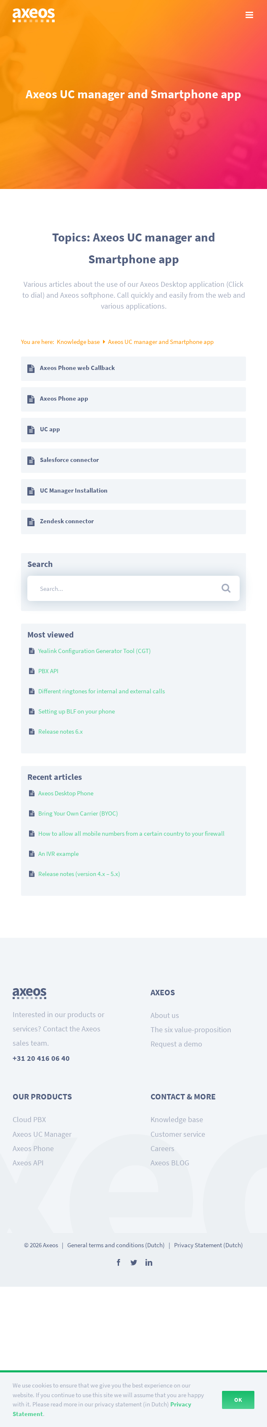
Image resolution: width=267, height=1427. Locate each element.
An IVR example (58, 854)
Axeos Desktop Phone (65, 793)
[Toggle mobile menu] (250, 14)
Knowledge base (79, 342)
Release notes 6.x (60, 731)
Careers (162, 1148)
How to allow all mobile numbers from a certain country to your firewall (131, 833)
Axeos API (28, 1162)
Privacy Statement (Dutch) (208, 1245)
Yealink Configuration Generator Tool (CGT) (94, 651)
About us (165, 1015)
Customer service (178, 1134)
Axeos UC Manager (42, 1134)
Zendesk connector (67, 521)
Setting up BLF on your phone (76, 711)
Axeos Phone (33, 1148)
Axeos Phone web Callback (77, 368)
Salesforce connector (69, 460)
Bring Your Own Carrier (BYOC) (78, 813)
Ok (238, 1399)
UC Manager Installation (74, 490)
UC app (50, 429)
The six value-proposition (191, 1029)
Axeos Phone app (64, 398)
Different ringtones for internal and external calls (101, 691)
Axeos (50, 1245)
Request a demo (176, 1044)
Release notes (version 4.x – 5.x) (79, 874)
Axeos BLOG (170, 1162)
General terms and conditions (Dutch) (116, 1245)
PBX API (48, 671)
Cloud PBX (29, 1119)
